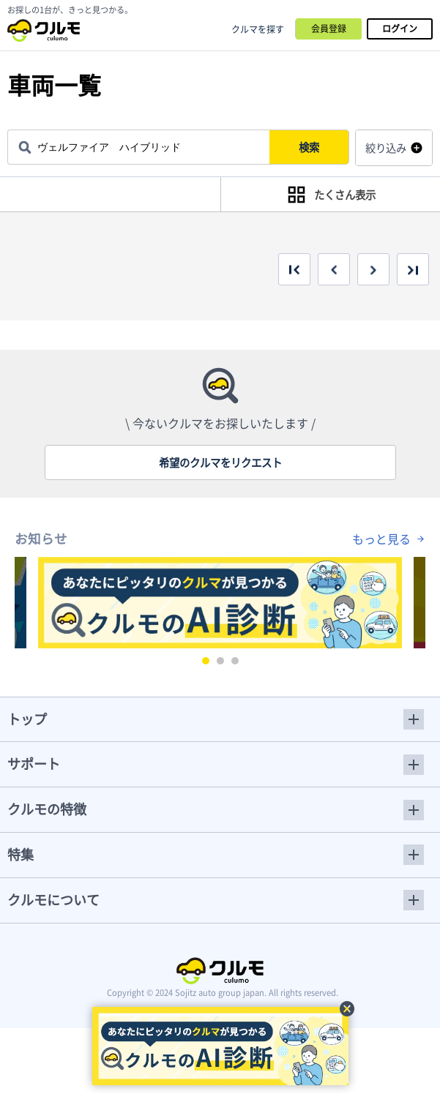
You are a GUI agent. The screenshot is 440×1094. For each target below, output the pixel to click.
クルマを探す (257, 29)
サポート (33, 763)
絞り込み (385, 148)
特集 (20, 854)
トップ (27, 719)
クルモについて (53, 900)
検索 (315, 147)
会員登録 (328, 28)
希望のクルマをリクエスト (220, 462)
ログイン (399, 28)
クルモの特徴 (46, 809)
